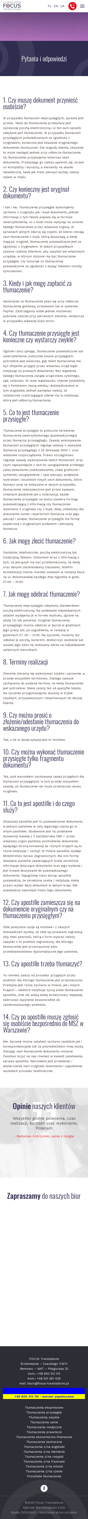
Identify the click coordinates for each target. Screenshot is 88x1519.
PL (50, 6)
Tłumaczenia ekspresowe (44, 1407)
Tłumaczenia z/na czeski (44, 1471)
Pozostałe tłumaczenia (44, 1476)
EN (56, 6)
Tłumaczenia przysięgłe (44, 1412)
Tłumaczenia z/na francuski (44, 1461)
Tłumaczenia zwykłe (44, 1417)
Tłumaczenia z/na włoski (44, 1466)
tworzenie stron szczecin (58, 1512)
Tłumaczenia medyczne (44, 1427)
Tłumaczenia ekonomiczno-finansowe (44, 1437)
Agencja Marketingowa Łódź (44, 1507)
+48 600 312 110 (48, 1373)
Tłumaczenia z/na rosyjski (44, 1456)
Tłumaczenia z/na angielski (44, 1447)
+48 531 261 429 (48, 1378)
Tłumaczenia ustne (44, 1422)
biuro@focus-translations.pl (48, 1383)
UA (62, 6)
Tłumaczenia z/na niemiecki (44, 1452)
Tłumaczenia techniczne (44, 1442)
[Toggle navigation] (82, 6)
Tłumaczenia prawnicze (44, 1432)
